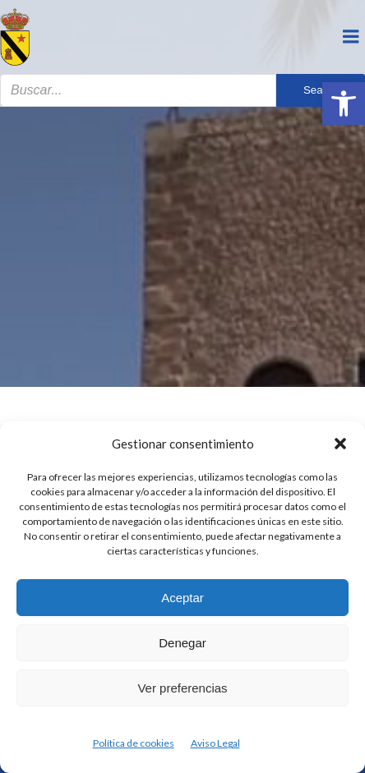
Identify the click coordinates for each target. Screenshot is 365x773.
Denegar (182, 643)
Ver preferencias (182, 688)
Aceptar (182, 598)
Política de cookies (133, 743)
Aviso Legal (215, 743)
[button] (343, 103)
